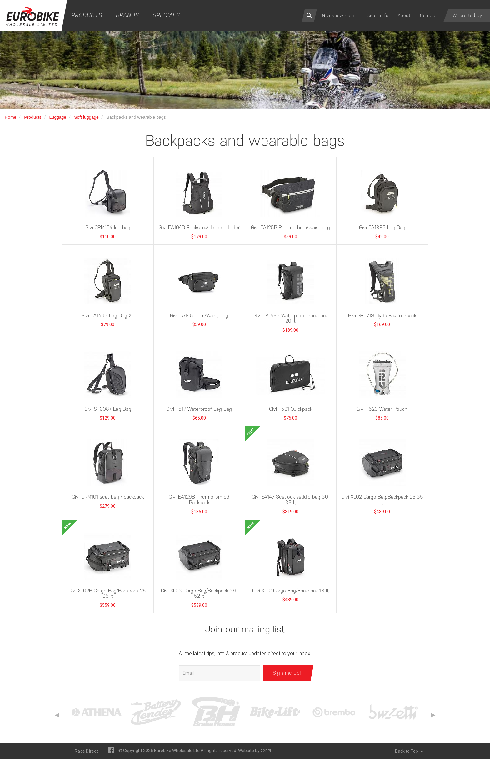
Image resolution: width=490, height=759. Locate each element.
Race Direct (86, 751)
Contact (428, 15)
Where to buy (467, 15)
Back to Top (409, 751)
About (404, 15)
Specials (166, 15)
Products (87, 15)
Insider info (375, 15)
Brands (127, 15)
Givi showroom (338, 15)
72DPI (266, 751)
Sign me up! (287, 673)
